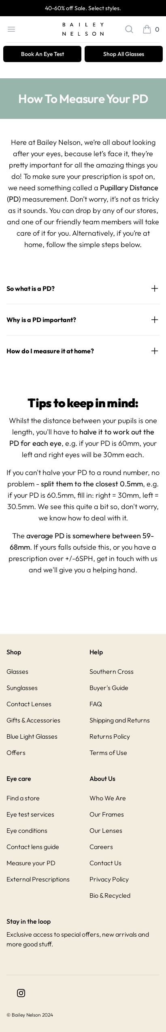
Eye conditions (26, 830)
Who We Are (107, 798)
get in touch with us (127, 558)
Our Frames (106, 814)
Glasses (17, 671)
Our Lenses (105, 830)
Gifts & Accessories (33, 720)
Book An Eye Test (42, 54)
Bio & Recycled (109, 895)
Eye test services (30, 814)
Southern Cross (111, 671)
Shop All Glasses (123, 54)
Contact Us (105, 863)
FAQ (95, 704)
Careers (101, 847)
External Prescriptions (38, 879)
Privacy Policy (109, 879)
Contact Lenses (28, 704)
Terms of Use (108, 752)
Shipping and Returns (119, 720)
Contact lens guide (32, 847)
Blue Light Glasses (31, 736)
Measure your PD (30, 863)
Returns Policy (109, 736)
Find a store (23, 798)
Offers (16, 752)
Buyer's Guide (108, 688)
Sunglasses (22, 688)
